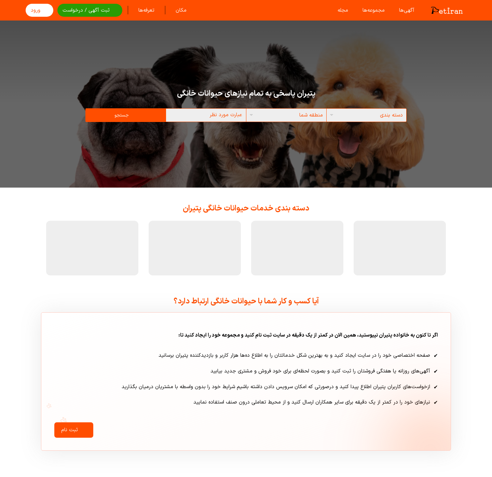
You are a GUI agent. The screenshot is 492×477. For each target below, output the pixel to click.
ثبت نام (73, 430)
